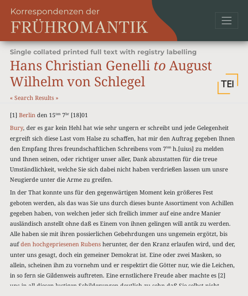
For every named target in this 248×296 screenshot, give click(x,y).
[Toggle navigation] (226, 20)
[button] (228, 84)
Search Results (35, 98)
